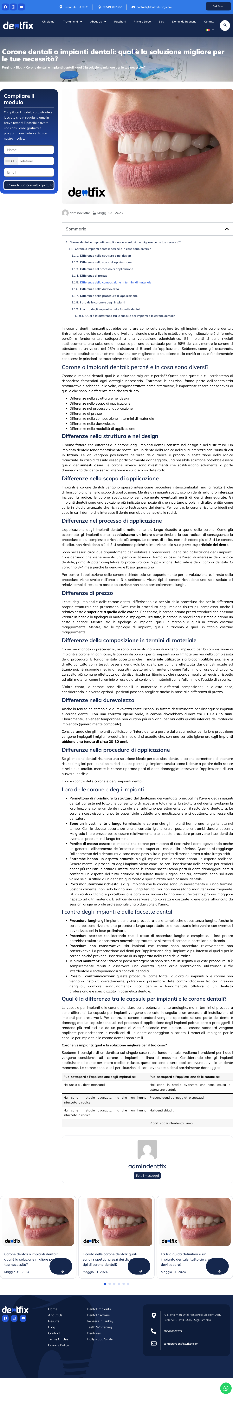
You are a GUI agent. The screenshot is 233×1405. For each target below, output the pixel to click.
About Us (98, 21)
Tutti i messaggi (147, 1176)
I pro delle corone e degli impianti (102, 302)
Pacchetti (120, 21)
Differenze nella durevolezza (99, 289)
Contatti (209, 21)
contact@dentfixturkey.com (181, 1344)
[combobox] (11, 161)
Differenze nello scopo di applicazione (106, 262)
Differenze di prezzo (93, 275)
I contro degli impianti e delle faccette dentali (110, 309)
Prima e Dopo (142, 21)
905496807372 (173, 1331)
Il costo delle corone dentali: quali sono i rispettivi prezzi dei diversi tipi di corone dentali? (110, 1259)
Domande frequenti (184, 21)
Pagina (7, 67)
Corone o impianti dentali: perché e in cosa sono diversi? (113, 249)
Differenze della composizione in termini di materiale (115, 282)
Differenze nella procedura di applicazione (109, 296)
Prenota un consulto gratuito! (30, 185)
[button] (227, 229)
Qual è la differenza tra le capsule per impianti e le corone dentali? (130, 316)
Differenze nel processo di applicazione (106, 269)
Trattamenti (72, 21)
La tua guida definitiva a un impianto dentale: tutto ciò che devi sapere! (186, 1259)
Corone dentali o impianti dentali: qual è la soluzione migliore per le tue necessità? (125, 242)
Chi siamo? (48, 21)
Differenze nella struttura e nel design (105, 255)
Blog (161, 21)
